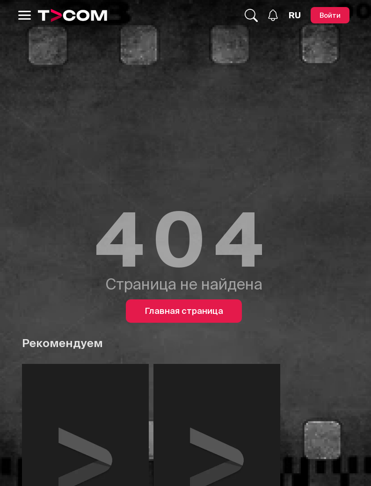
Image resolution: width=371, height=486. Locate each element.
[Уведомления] (273, 15)
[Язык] (294, 15)
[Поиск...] (251, 15)
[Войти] (330, 15)
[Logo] (72, 15)
